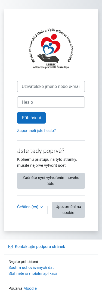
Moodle (30, 288)
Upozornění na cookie (68, 209)
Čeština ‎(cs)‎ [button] (28, 206)
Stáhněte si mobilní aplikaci (32, 273)
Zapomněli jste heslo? (36, 130)
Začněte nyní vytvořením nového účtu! (51, 180)
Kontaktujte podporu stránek (36, 246)
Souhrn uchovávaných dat (31, 267)
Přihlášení (31, 117)
